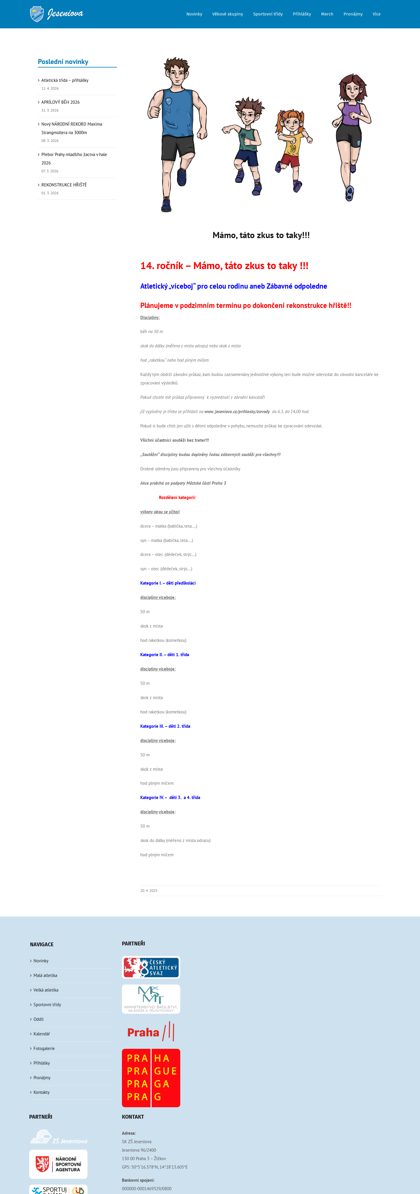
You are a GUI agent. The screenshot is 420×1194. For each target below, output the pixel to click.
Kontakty (42, 1092)
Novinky (41, 960)
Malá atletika (45, 975)
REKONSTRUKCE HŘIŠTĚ (64, 185)
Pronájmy (42, 1077)
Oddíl (38, 1019)
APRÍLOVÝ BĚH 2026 (60, 102)
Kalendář (42, 1034)
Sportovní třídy (47, 1004)
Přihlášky (42, 1063)
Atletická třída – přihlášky (64, 80)
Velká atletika (46, 990)
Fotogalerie (44, 1048)
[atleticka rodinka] (261, 134)
